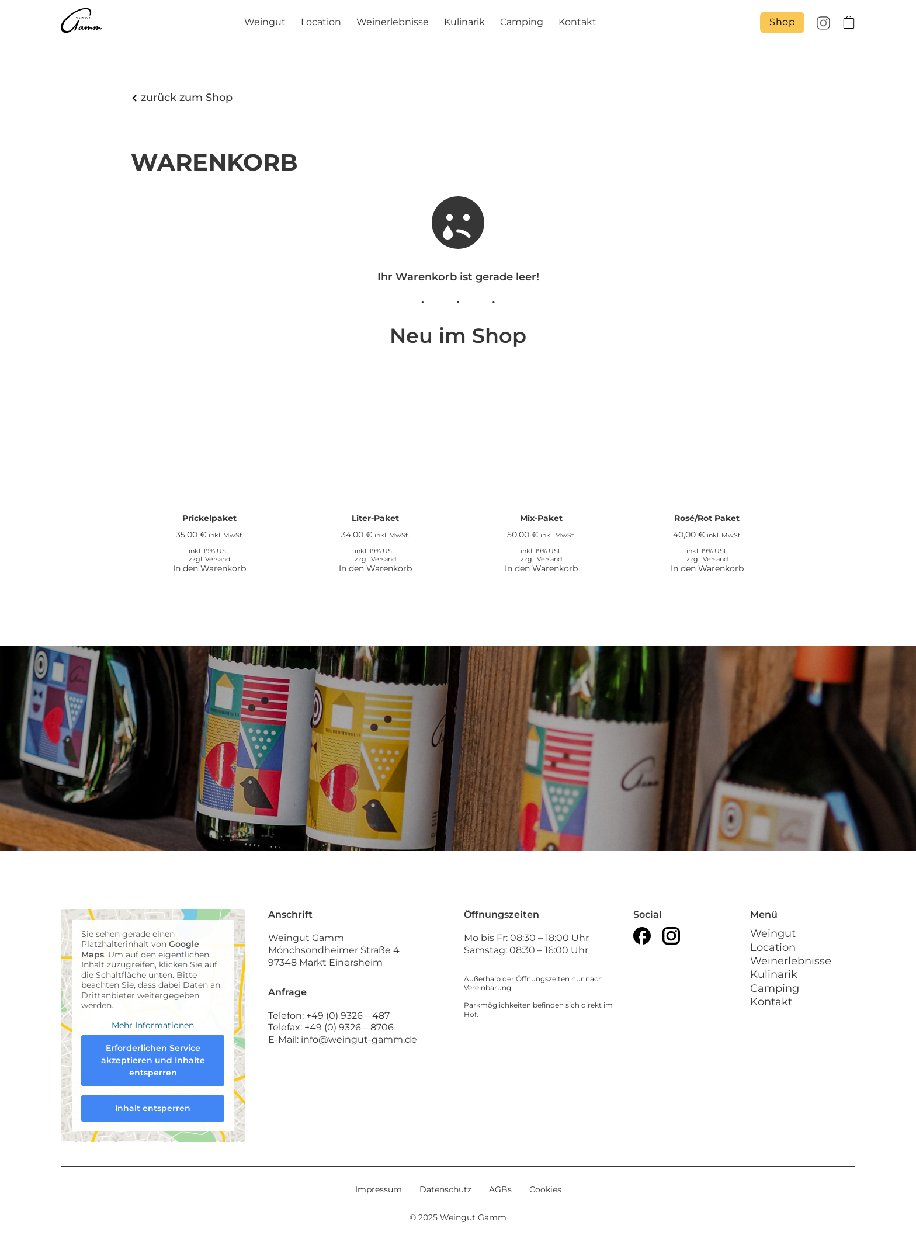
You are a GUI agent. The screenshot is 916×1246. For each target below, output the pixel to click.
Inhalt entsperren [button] (152, 1108)
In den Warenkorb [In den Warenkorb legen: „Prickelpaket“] (209, 568)
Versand (217, 559)
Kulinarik (464, 21)
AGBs (500, 1189)
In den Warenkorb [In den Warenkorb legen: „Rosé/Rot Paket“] (707, 568)
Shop (782, 21)
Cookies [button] (545, 1189)
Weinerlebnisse (392, 21)
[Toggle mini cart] (848, 22)
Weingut (265, 21)
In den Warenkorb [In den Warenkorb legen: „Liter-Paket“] (375, 568)
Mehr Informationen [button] (153, 1025)
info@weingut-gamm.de (359, 1039)
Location (321, 21)
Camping (521, 21)
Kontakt (577, 21)
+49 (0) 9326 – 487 (349, 1015)
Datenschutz (445, 1189)
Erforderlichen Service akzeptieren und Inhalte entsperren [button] (153, 1060)
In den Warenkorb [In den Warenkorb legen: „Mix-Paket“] (541, 568)
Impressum (378, 1189)
